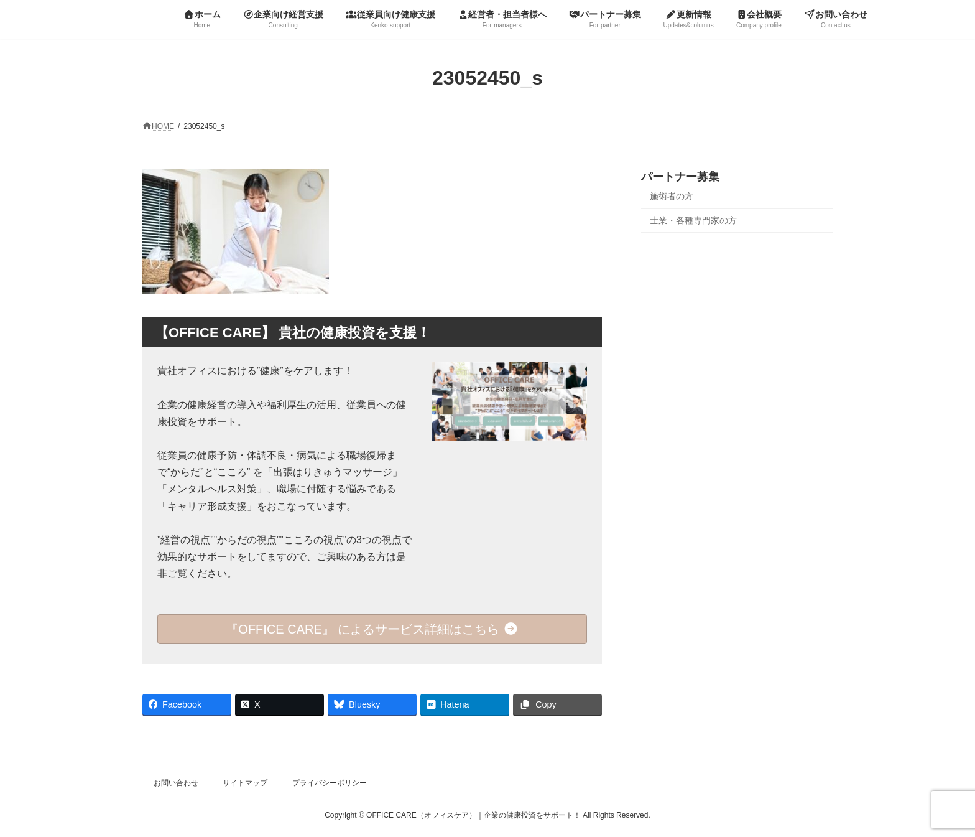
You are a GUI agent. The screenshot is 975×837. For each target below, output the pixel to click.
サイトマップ (245, 783)
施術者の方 (671, 196)
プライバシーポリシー (329, 783)
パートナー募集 (680, 177)
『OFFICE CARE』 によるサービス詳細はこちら (372, 629)
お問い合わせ (176, 783)
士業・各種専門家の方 (693, 220)
